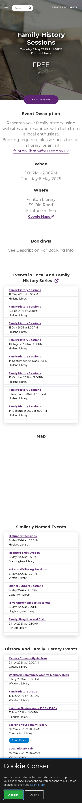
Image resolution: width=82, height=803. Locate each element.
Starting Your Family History (28, 725)
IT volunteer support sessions (29, 602)
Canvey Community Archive (28, 658)
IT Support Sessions (23, 536)
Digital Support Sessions (26, 586)
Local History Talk (21, 748)
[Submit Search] (30, 8)
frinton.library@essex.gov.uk (41, 151)
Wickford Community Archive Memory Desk (39, 675)
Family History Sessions (25, 290)
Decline (34, 794)
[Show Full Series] (56, 280)
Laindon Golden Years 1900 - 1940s (33, 708)
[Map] (41, 478)
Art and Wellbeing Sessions (28, 569)
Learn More (37, 784)
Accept (13, 794)
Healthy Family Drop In (24, 552)
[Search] (19, 8)
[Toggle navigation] (5, 7)
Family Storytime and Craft (27, 619)
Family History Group (23, 691)
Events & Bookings (64, 7)
